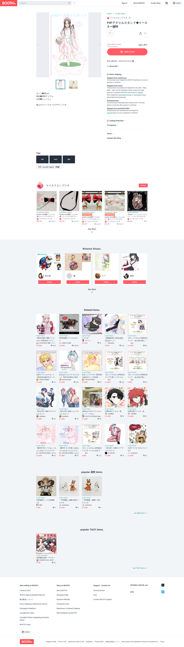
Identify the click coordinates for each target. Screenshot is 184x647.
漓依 (132, 276)
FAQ (95, 595)
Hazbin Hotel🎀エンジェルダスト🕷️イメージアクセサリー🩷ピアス (115, 218)
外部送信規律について (112, 641)
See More (92, 292)
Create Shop (155, 3)
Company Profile (51, 641)
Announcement (99, 590)
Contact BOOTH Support (102, 599)
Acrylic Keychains (132, 212)
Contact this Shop (114, 138)
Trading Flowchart (116, 121)
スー (103, 276)
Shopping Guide (62, 595)
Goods (109, 14)
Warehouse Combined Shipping (68, 608)
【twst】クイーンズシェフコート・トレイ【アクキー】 (137, 215)
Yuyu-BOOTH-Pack (139, 95)
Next (99, 45)
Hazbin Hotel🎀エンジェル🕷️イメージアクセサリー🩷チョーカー (69, 215)
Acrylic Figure (120, 14)
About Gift (113, 66)
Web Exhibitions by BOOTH (67, 613)
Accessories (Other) (43, 212)
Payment (112, 125)
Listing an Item (25, 590)
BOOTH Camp (25, 624)
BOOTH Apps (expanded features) (32, 595)
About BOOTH (139, 3)
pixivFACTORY (111, 113)
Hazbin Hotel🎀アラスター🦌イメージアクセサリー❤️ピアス (91, 218)
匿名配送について (26, 599)
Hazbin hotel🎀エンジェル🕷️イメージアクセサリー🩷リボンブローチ (46, 215)
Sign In (124, 3)
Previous (38, 45)
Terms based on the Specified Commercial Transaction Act (139, 641)
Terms (109, 134)
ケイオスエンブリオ (58, 185)
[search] (69, 3)
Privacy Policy (99, 641)
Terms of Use (62, 641)
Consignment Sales (27, 613)
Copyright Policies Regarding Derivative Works (34, 618)
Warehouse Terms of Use (76, 641)
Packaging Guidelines (28, 608)
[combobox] (45, 3)
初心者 (48, 276)
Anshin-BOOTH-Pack (124, 95)
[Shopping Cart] (167, 3)
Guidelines (89, 641)
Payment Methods (63, 599)
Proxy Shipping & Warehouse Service (33, 604)
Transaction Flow (63, 604)
